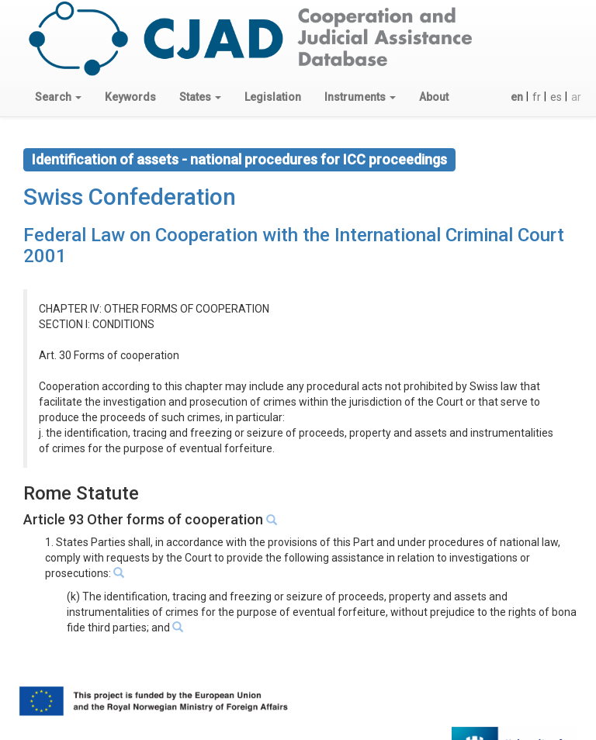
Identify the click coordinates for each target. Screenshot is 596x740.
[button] (58, 97)
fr (536, 97)
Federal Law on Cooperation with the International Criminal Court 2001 (293, 245)
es (556, 97)
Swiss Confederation (129, 196)
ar (576, 97)
